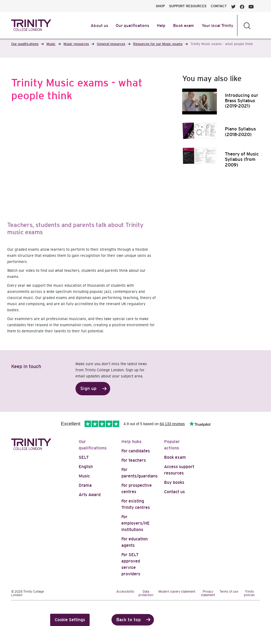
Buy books (174, 482)
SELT (84, 457)
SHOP (160, 6)
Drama (85, 485)
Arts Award (90, 494)
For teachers (133, 460)
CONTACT (219, 6)
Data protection (145, 593)
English (86, 466)
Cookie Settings (70, 619)
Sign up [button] (88, 388)
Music (84, 476)
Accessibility (125, 591)
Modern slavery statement (176, 591)
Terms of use (229, 591)
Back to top (128, 619)
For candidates (135, 451)
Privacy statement (208, 593)
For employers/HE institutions (135, 523)
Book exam (175, 457)
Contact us (174, 491)
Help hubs (131, 441)
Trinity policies (249, 593)
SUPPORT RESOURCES (187, 6)
